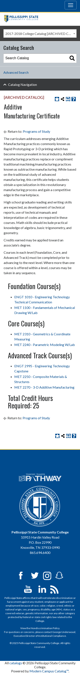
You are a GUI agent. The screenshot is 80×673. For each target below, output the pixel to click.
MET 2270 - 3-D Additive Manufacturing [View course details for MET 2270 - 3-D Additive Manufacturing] (44, 387)
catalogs (15, 663)
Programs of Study (36, 131)
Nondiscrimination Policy (45, 628)
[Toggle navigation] (71, 5)
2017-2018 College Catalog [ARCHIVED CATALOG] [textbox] (40, 34)
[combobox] (40, 33)
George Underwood (63, 632)
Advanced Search (16, 72)
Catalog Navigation (22, 84)
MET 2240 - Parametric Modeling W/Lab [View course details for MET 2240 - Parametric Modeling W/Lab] (44, 345)
